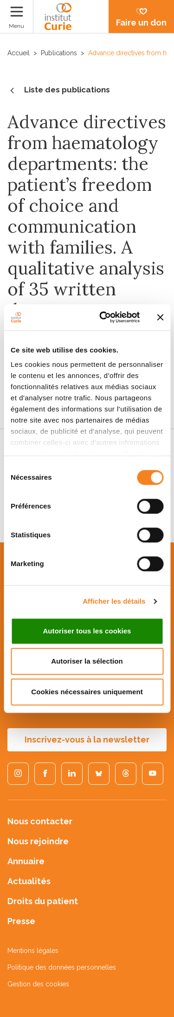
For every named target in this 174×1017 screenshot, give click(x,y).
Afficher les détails (114, 601)
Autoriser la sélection (87, 661)
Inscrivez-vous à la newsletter (87, 739)
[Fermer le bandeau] (160, 317)
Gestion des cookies (38, 984)
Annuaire (26, 861)
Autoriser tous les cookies (87, 631)
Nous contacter (39, 821)
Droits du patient (42, 901)
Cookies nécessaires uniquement (87, 692)
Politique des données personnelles (61, 967)
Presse (21, 921)
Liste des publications (58, 90)
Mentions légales (32, 950)
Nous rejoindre (38, 841)
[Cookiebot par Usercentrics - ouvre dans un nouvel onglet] (104, 317)
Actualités (29, 881)
